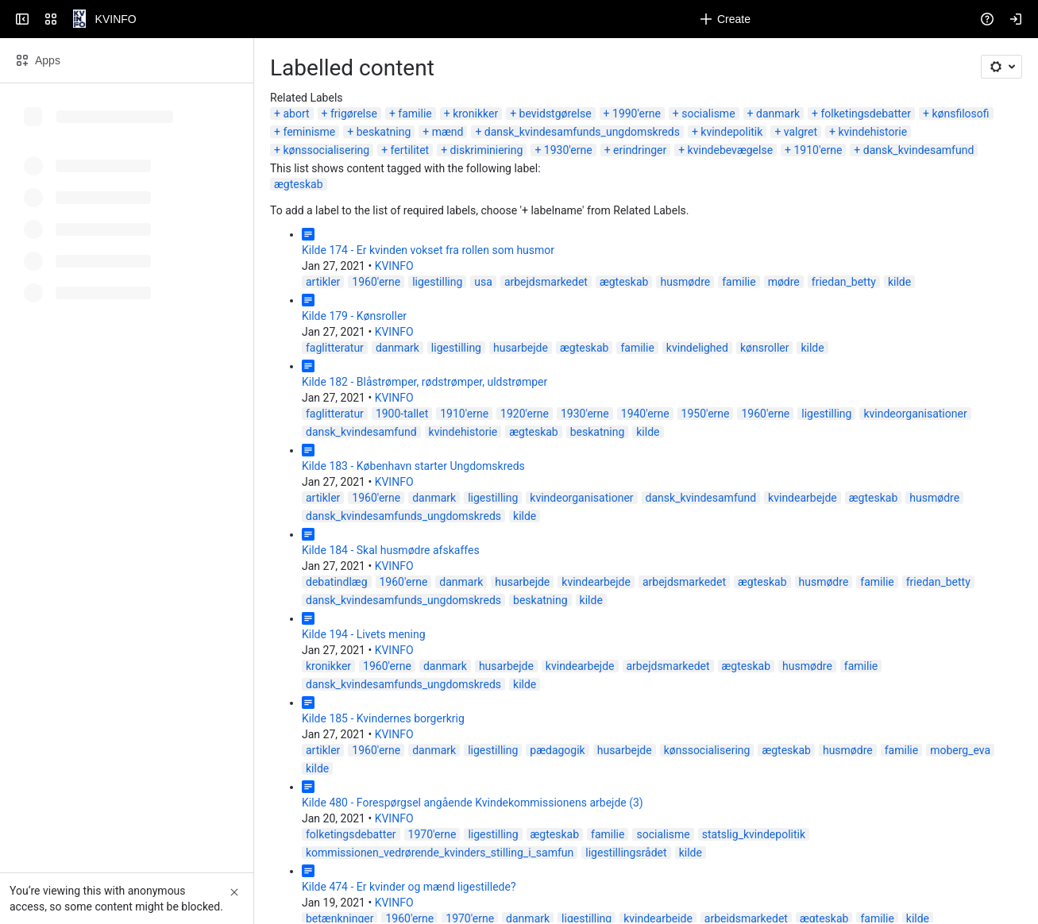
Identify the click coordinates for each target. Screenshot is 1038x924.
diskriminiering (486, 150)
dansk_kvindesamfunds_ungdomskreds (582, 131)
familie (414, 113)
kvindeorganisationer (915, 413)
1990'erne (636, 113)
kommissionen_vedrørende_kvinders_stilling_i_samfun (439, 852)
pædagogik (557, 750)
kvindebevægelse (730, 150)
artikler (323, 281)
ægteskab (298, 184)
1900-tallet (402, 413)
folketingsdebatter (865, 113)
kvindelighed (697, 347)
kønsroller (764, 347)
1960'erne (376, 281)
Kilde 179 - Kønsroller (354, 316)
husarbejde (520, 347)
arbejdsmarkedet (546, 281)
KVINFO (394, 266)
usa (483, 281)
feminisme (309, 131)
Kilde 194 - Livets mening (364, 634)
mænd (448, 131)
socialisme (708, 113)
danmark (778, 113)
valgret (800, 131)
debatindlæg (337, 582)
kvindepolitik (731, 131)
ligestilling (437, 281)
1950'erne (705, 413)
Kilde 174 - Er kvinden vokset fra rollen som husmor (428, 250)
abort (296, 113)
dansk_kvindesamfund (918, 150)
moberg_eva (960, 750)
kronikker (475, 113)
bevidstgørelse (555, 113)
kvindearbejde (802, 497)
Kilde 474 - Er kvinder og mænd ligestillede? (409, 886)
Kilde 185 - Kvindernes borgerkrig (383, 718)
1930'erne (568, 150)
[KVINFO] (79, 19)
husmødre (685, 281)
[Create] (725, 19)
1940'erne (645, 413)
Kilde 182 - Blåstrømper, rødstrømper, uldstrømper (424, 381)
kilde (899, 281)
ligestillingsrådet (625, 852)
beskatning (384, 131)
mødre (784, 281)
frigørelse (353, 113)
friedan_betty (844, 281)
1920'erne (524, 413)
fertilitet (410, 150)
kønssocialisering (326, 150)
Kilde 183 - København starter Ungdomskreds (413, 466)
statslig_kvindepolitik (753, 834)
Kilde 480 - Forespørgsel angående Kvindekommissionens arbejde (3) (472, 802)
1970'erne (432, 834)
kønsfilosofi (960, 113)
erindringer (639, 150)
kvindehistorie (872, 131)
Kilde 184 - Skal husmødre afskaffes (391, 550)
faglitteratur (335, 347)
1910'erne (818, 150)
